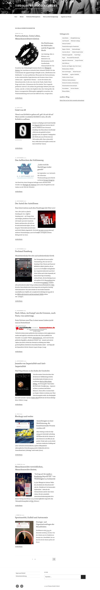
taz (49, 292)
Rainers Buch (35, 398)
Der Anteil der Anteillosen (26, 203)
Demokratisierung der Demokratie (70, 46)
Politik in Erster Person (67, 77)
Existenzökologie (76, 49)
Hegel (63, 57)
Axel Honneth (65, 41)
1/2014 (38, 434)
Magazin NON (38, 125)
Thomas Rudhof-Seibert (36, 6)
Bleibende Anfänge (75, 41)
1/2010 (48, 530)
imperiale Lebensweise (67, 60)
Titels (52, 285)
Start (16, 17)
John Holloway (65, 63)
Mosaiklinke (65, 74)
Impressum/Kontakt (20, 573)
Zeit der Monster (75, 88)
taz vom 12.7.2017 (43, 230)
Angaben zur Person (66, 17)
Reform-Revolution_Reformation (70, 83)
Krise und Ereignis (66, 71)
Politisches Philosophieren (33, 17)
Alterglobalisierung (75, 38)
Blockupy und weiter (24, 416)
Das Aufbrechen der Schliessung (29, 160)
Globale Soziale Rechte (77, 52)
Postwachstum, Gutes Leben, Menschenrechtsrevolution (27, 37)
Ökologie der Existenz (29, 185)
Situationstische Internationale (69, 85)
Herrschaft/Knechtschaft (73, 57)
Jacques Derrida (79, 60)
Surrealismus (65, 88)
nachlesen (50, 280)
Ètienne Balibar (66, 91)
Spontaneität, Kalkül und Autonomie (31, 517)
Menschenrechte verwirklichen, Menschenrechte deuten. (29, 468)
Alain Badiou (65, 38)
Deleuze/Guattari (66, 43)
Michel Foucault (77, 71)
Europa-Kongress (48, 180)
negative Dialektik (74, 74)
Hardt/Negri (77, 55)
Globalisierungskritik (67, 55)
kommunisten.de (37, 338)
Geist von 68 (20, 110)
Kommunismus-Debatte (68, 69)
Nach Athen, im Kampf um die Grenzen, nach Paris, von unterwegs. (35, 314)
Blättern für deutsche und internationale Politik (30, 294)
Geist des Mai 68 (66, 52)
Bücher (22, 17)
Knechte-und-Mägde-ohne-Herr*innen (71, 66)
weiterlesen (18, 98)
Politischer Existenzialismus (69, 80)
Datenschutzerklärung (21, 576)
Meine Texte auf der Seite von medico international (72, 100)
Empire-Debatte (66, 49)
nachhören (45, 283)
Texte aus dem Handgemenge (50, 17)
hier (32, 501)
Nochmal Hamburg (23, 251)
